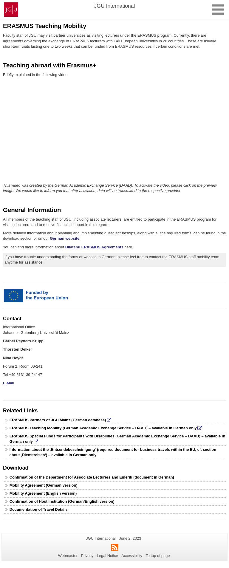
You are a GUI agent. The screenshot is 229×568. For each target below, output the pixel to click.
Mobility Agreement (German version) (44, 485)
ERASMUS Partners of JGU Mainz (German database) (58, 420)
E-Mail (8, 383)
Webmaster (68, 555)
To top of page (158, 555)
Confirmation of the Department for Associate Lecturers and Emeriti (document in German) (92, 477)
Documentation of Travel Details (39, 509)
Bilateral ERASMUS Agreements (95, 247)
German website (64, 238)
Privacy (87, 555)
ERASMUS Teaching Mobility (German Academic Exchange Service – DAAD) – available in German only (103, 428)
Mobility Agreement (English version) (43, 493)
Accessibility (131, 555)
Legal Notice (107, 555)
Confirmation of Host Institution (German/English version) (62, 501)
